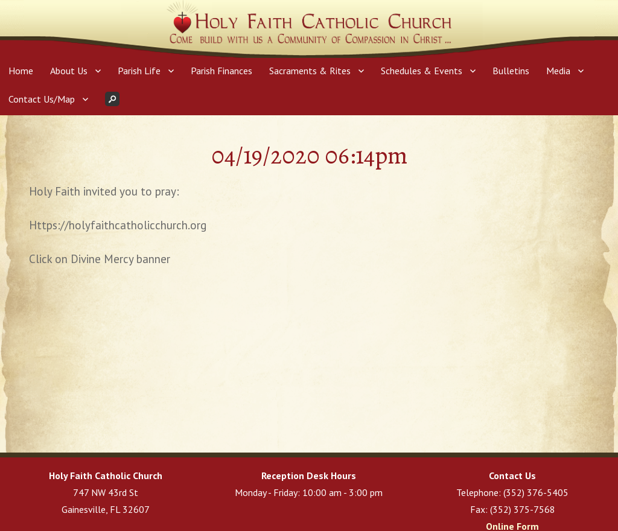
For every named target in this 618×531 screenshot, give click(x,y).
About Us (69, 71)
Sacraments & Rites (310, 71)
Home (20, 71)
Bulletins (510, 71)
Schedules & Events (421, 71)
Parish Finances (221, 71)
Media (558, 71)
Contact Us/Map (41, 99)
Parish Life (139, 71)
